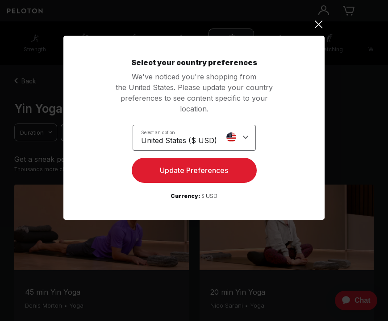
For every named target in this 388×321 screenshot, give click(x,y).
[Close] (194, 24)
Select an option (158, 132)
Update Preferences (194, 170)
